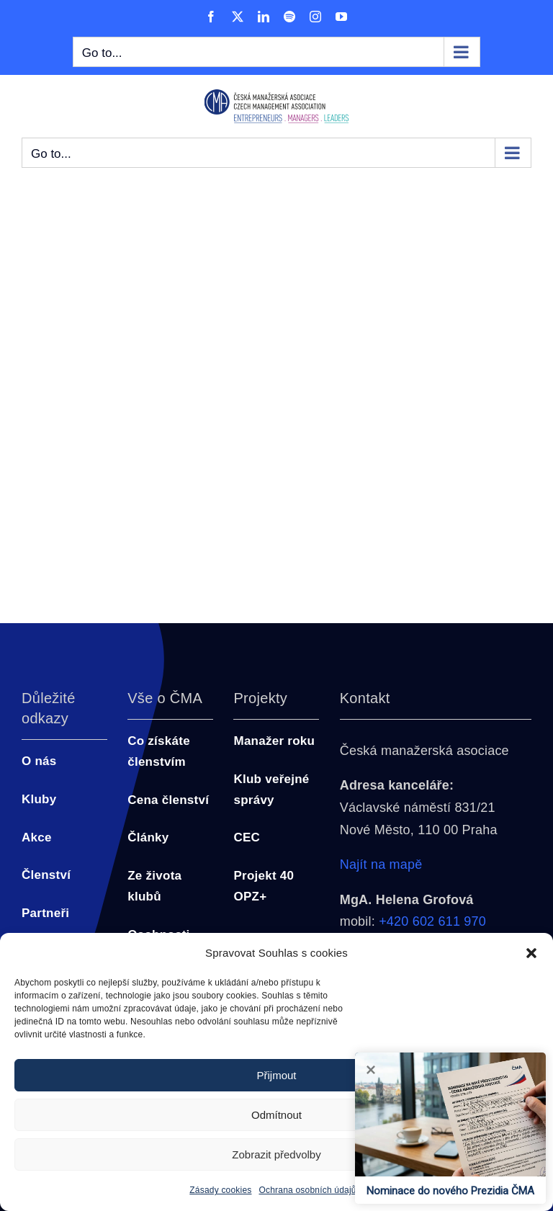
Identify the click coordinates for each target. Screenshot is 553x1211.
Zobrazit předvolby (276, 1154)
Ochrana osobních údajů (307, 1190)
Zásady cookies (220, 1190)
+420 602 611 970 (432, 921)
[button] (531, 953)
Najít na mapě (381, 864)
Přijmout (276, 1075)
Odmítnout (276, 1115)
